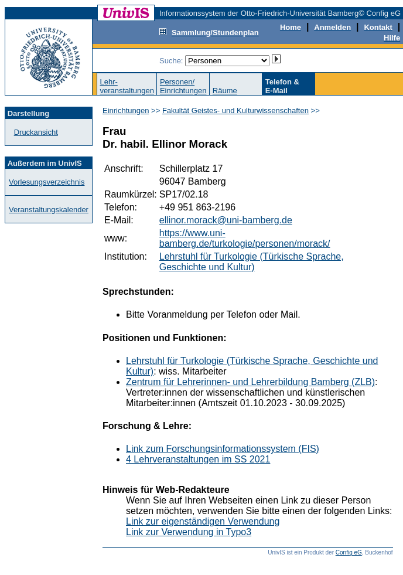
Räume (225, 90)
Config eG (349, 552)
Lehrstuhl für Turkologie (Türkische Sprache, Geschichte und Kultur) (251, 261)
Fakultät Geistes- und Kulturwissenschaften (235, 110)
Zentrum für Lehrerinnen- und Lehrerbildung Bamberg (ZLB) (250, 382)
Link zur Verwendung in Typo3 (188, 532)
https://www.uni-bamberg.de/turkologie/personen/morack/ (244, 238)
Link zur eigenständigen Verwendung (202, 521)
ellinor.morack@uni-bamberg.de (225, 220)
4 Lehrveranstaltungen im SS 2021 (198, 459)
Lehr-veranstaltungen (127, 86)
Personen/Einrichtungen (183, 86)
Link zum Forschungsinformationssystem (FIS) (222, 449)
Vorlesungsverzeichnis (46, 182)
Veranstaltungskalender (48, 209)
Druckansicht (36, 132)
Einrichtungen (126, 110)
